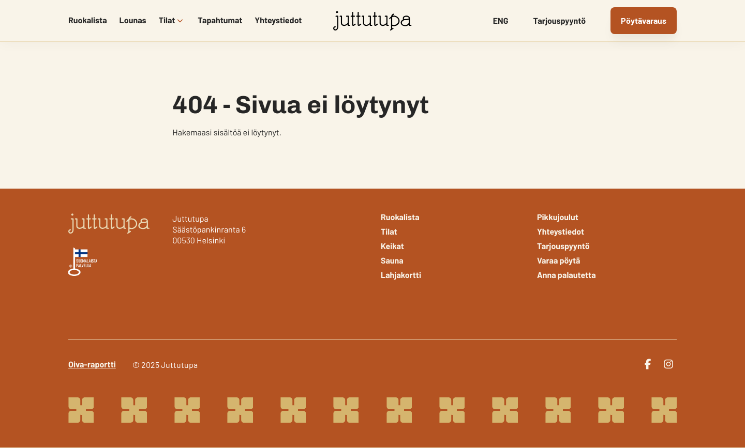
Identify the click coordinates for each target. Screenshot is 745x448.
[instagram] (668, 364)
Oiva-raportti (92, 364)
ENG (501, 21)
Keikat (392, 246)
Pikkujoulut (557, 217)
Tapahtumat (220, 21)
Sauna (392, 261)
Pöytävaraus (643, 20)
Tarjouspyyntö (559, 21)
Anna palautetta (566, 275)
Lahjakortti (401, 275)
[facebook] (647, 364)
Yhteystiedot (278, 21)
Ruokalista (87, 21)
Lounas (133, 21)
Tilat (167, 21)
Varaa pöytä (558, 261)
